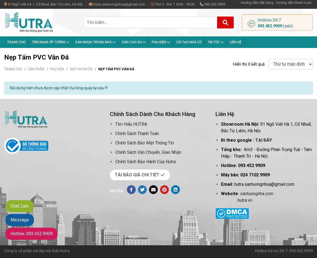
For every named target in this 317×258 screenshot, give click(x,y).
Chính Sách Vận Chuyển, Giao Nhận (148, 152)
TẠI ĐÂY (263, 140)
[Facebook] (131, 189)
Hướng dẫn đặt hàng (257, 3)
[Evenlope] (153, 189)
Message (19, 219)
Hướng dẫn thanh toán (293, 3)
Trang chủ (16, 42)
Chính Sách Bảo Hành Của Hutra (145, 161)
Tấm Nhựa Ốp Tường (50, 42)
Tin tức (216, 42)
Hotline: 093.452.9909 (31, 233)
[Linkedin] (175, 189)
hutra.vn (245, 200)
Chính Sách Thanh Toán (137, 133)
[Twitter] (142, 189)
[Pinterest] (164, 189)
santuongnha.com (256, 193)
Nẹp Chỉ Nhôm (81, 69)
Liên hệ (235, 42)
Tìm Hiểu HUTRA (131, 124)
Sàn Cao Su (134, 42)
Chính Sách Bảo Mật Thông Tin (144, 143)
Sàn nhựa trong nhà (95, 42)
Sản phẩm (36, 69)
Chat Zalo (19, 206)
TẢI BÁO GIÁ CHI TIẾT (140, 175)
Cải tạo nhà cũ (189, 42)
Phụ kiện (161, 42)
